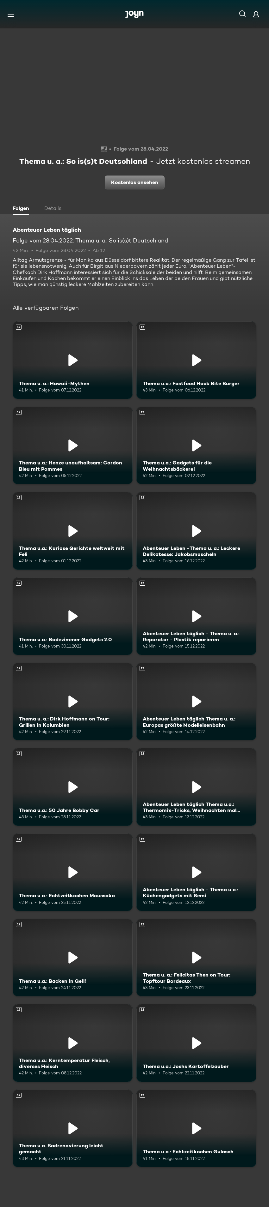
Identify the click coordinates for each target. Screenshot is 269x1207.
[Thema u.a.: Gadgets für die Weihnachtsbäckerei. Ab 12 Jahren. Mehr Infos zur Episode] (196, 445)
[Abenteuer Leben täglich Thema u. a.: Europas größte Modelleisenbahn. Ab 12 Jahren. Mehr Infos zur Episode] (196, 701)
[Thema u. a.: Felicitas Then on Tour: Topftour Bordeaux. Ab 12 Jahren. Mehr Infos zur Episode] (196, 957)
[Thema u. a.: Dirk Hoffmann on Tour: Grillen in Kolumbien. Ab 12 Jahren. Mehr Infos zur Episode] (73, 701)
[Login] (256, 14)
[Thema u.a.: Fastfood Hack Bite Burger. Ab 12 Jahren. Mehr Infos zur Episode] (196, 360)
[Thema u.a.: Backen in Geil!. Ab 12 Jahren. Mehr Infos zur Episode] (73, 957)
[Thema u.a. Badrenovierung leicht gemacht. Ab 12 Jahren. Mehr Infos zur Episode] (73, 1128)
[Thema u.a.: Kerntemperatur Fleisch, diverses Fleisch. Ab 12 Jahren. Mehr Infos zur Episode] (73, 1043)
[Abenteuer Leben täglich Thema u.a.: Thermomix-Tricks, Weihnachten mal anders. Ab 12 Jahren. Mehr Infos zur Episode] (196, 787)
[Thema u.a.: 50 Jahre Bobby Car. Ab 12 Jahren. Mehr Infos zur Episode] (73, 787)
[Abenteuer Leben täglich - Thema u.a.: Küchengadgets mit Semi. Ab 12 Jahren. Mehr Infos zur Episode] (196, 872)
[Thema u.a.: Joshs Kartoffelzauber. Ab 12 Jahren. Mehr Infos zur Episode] (196, 1043)
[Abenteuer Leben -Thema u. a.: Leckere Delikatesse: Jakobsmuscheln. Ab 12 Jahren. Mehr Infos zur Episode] (196, 531)
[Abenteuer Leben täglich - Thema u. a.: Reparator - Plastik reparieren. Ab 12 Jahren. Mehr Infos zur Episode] (196, 616)
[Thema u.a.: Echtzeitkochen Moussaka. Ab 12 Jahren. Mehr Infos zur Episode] (73, 872)
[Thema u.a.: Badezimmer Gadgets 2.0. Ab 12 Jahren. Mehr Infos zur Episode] (73, 616)
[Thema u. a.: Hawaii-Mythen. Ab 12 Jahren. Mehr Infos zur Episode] (73, 360)
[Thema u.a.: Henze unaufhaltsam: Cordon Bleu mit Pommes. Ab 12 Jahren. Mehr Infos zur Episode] (73, 445)
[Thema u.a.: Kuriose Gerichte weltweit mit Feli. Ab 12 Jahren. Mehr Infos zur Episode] (73, 531)
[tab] (22, 209)
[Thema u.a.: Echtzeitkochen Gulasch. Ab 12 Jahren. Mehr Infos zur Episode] (196, 1128)
